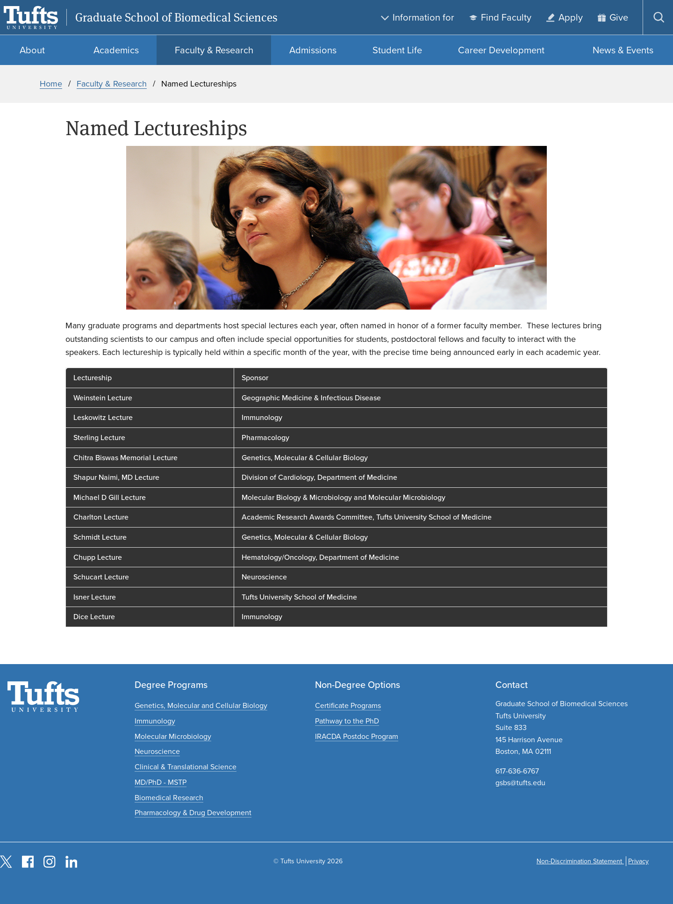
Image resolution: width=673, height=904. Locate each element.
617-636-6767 (517, 771)
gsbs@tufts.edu (520, 782)
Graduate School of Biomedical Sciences (176, 17)
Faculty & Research (112, 84)
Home (51, 84)
